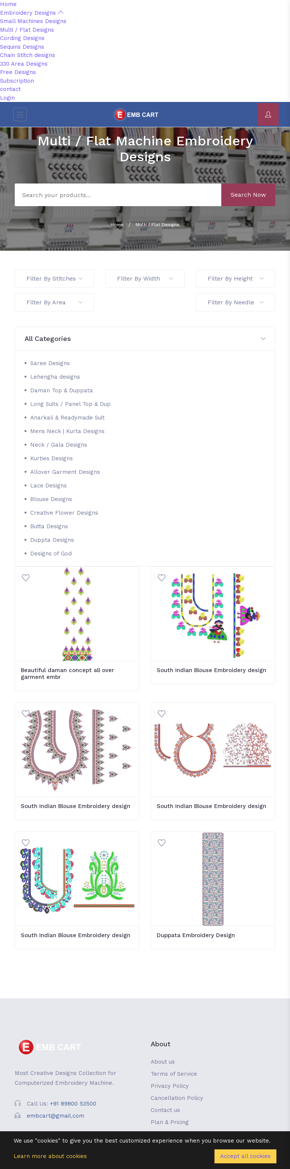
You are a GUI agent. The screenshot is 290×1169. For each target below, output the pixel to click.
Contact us (165, 1110)
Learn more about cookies (50, 1156)
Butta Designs (49, 526)
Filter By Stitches (54, 278)
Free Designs (18, 72)
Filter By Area (54, 302)
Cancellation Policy (177, 1098)
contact (10, 89)
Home (8, 4)
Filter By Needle (236, 302)
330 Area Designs (24, 63)
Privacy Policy (170, 1086)
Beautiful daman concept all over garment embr (67, 673)
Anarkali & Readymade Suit (67, 417)
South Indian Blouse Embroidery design (211, 670)
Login (7, 97)
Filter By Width (145, 278)
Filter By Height (236, 278)
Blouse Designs (51, 499)
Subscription (17, 80)
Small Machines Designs (33, 21)
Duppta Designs (52, 540)
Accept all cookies (245, 1156)
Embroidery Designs (31, 12)
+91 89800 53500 (73, 1103)
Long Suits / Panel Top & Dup (70, 404)
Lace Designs (48, 485)
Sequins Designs (22, 46)
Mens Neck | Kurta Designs (67, 431)
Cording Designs (22, 38)
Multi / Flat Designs (27, 29)
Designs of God (51, 553)
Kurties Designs (51, 458)
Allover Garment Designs (65, 472)
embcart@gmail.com (55, 1115)
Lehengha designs (55, 376)
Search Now (248, 194)
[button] (145, 339)
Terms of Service (174, 1073)
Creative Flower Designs (64, 512)
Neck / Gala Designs (58, 444)
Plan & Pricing (170, 1122)
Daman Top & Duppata (61, 390)
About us (163, 1061)
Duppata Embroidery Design (196, 935)
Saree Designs (50, 363)
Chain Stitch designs (27, 55)
